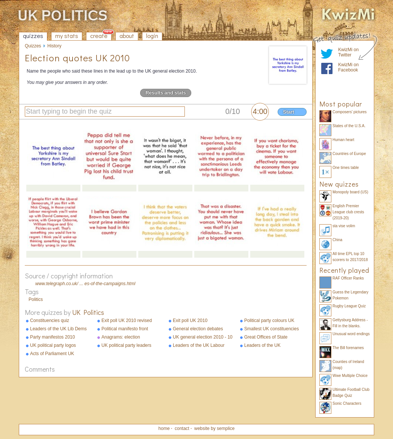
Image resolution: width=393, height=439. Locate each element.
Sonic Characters (347, 403)
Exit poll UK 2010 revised (126, 320)
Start (288, 112)
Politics (36, 299)
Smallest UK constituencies (271, 328)
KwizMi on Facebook (348, 67)
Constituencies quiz (49, 320)
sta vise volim (344, 226)
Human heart (343, 140)
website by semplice (214, 428)
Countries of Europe (349, 154)
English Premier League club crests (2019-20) (348, 212)
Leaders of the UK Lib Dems (58, 328)
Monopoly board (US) (350, 192)
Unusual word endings (351, 334)
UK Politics (88, 312)
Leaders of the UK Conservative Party (263, 346)
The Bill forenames (348, 348)
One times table (346, 168)
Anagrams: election (120, 337)
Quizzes (33, 46)
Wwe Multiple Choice (350, 376)
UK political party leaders (126, 345)
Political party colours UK (269, 320)
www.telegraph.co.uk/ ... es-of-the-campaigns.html (85, 283)
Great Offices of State (265, 337)
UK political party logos (53, 345)
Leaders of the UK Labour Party (198, 346)
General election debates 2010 (198, 329)
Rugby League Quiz (349, 306)
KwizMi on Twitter (348, 52)
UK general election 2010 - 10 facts (203, 337)
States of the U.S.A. (349, 126)
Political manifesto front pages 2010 (124, 329)
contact (182, 428)
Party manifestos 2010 (52, 337)
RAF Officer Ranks (348, 278)
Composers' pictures (350, 112)
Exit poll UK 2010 (190, 320)
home (164, 428)
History (54, 46)
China (337, 240)
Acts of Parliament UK (52, 353)
